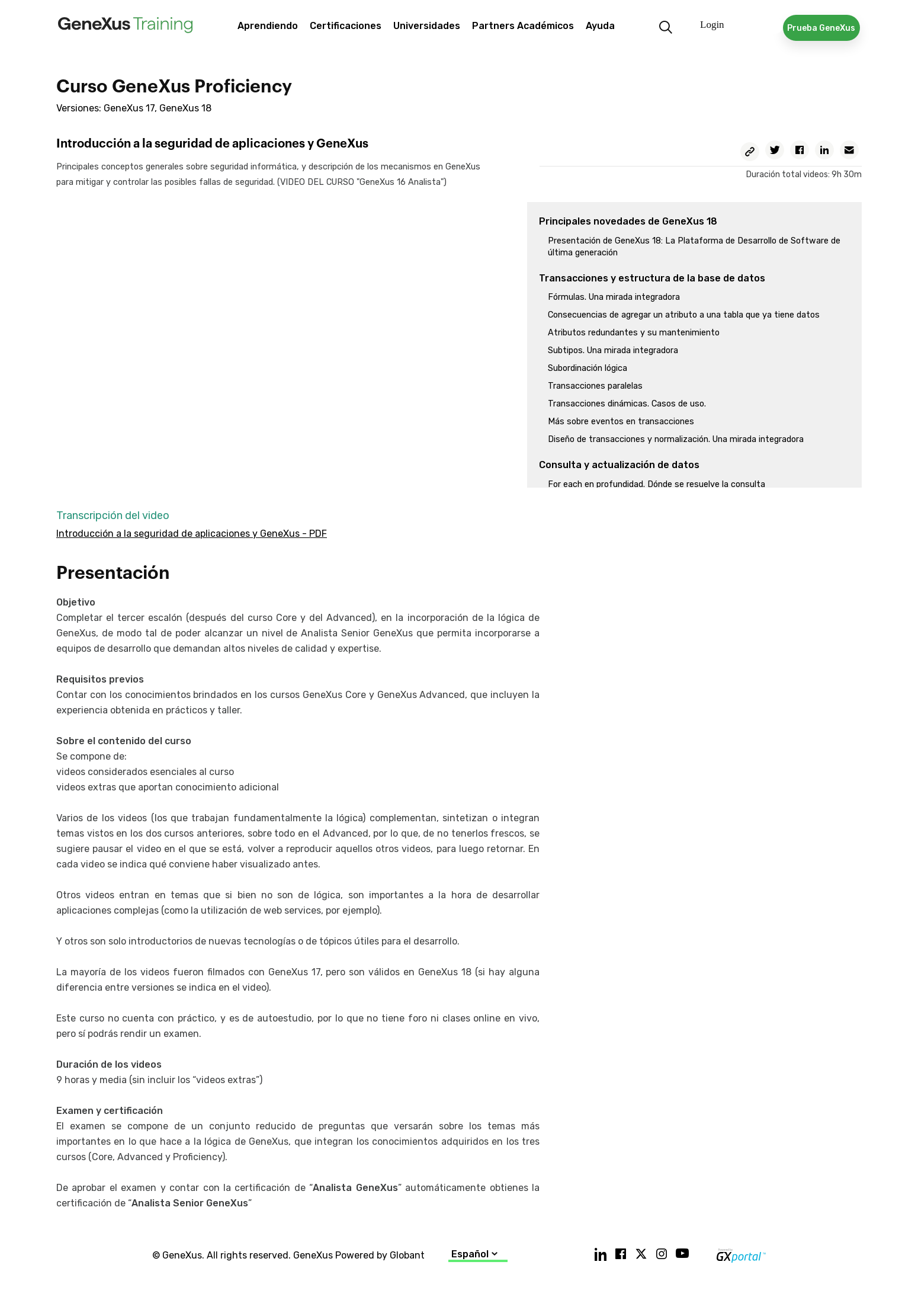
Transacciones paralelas (595, 386)
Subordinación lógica (587, 368)
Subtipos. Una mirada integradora (613, 350)
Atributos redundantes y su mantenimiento (634, 333)
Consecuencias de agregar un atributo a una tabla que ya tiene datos (684, 315)
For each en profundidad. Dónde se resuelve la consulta (656, 484)
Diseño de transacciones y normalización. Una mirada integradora (676, 439)
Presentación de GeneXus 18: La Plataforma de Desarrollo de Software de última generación (694, 247)
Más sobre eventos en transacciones (621, 422)
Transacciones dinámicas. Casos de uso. (627, 404)
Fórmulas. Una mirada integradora (614, 297)
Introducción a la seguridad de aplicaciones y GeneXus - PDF (191, 533)
